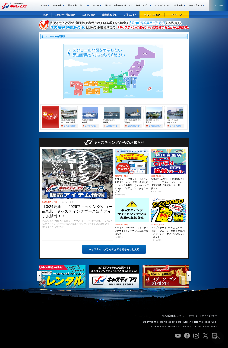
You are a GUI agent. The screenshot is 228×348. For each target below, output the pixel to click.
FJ (193, 327)
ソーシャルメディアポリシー (203, 315)
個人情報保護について (173, 315)
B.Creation (170, 327)
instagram (196, 335)
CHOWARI (183, 327)
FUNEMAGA (211, 327)
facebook (187, 335)
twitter (205, 335)
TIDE (199, 327)
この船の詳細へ (70, 126)
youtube (178, 335)
